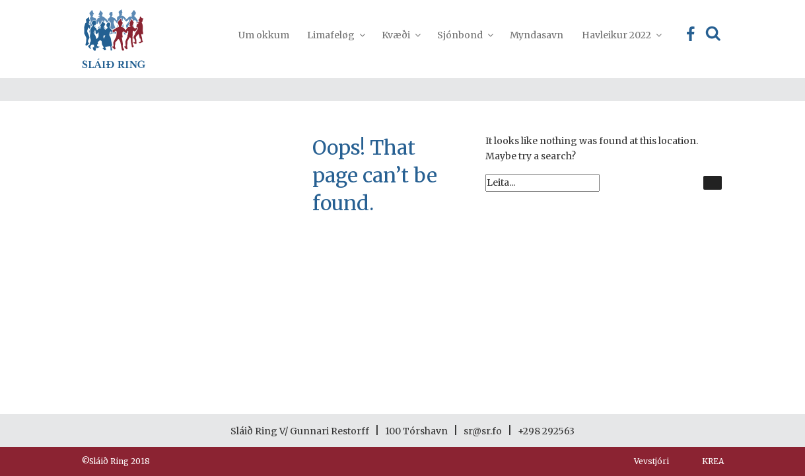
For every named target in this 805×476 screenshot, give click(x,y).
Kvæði (400, 35)
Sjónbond (464, 35)
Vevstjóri (651, 461)
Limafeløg (335, 35)
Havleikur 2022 (621, 35)
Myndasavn (536, 35)
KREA (713, 461)
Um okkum (263, 35)
